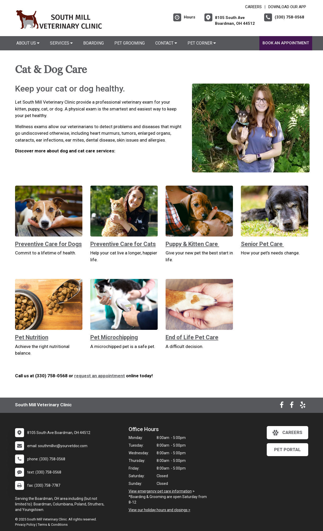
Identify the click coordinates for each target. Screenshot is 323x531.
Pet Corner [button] (202, 43)
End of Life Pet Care (192, 337)
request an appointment (99, 375)
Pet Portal (287, 449)
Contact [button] (166, 43)
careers (287, 433)
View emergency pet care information (160, 491)
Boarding (93, 43)
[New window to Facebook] (281, 406)
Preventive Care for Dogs (48, 244)
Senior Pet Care (262, 244)
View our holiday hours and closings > (159, 510)
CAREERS (253, 6)
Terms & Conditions (53, 525)
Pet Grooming (129, 43)
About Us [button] (27, 43)
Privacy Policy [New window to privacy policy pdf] (25, 525)
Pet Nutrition (31, 337)
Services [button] (61, 43)
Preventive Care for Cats (123, 244)
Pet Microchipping (114, 337)
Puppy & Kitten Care (192, 244)
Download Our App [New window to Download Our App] (287, 6)
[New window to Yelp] (302, 406)
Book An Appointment (286, 43)
